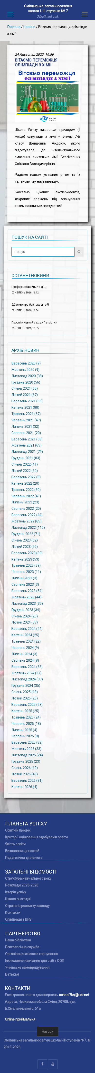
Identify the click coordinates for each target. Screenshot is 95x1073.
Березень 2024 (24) (27, 629)
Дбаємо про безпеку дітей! (30, 304)
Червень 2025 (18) (26, 723)
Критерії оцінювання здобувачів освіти (36, 837)
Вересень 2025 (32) (27, 742)
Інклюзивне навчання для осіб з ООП (34, 961)
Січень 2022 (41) (24, 464)
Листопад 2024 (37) (27, 679)
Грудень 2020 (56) (25, 382)
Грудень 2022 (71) (25, 534)
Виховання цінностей (22, 851)
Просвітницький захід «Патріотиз (34, 322)
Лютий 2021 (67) (24, 395)
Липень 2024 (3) (24, 654)
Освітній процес (18, 830)
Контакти (12, 913)
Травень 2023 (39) (26, 565)
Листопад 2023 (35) (27, 603)
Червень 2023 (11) (26, 572)
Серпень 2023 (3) (25, 584)
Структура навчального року (28, 878)
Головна (13, 27)
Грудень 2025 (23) (25, 761)
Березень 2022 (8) (26, 477)
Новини (29, 27)
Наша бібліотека (18, 940)
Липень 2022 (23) (25, 502)
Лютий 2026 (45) (24, 774)
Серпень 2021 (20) (26, 433)
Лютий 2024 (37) (24, 622)
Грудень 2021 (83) (25, 458)
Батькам (12, 974)
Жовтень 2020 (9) (25, 369)
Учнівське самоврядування (27, 967)
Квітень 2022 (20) (25, 483)
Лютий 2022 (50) (24, 471)
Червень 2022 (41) (26, 496)
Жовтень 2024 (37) (26, 673)
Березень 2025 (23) (27, 705)
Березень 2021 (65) (27, 401)
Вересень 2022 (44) (27, 515)
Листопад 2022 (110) (28, 528)
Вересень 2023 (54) (27, 591)
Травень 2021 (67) (26, 414)
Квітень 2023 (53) (25, 559)
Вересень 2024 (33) (27, 666)
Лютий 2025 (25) (24, 698)
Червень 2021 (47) (26, 420)
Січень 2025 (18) (24, 692)
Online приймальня (20, 1019)
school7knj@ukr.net (74, 995)
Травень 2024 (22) (26, 641)
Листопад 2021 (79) (27, 452)
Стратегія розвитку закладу (27, 906)
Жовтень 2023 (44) (26, 597)
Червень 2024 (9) (25, 648)
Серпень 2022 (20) (26, 508)
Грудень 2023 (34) (25, 610)
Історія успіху (15, 892)
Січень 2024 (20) (24, 616)
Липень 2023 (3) (24, 578)
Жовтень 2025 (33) (26, 749)
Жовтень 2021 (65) (26, 445)
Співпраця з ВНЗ (18, 919)
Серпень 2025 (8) (25, 736)
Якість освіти (15, 844)
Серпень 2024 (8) (25, 660)
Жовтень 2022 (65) (26, 521)
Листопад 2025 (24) (27, 755)
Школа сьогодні (17, 899)
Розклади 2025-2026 (21, 885)
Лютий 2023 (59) (24, 546)
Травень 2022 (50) (26, 489)
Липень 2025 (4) (24, 730)
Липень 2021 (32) (25, 426)
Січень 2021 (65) (24, 388)
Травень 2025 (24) (26, 717)
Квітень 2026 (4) (24, 787)
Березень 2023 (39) (27, 553)
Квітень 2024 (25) (25, 635)
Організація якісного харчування (31, 954)
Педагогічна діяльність (23, 858)
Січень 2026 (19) (24, 768)
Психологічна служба (22, 947)
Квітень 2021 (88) (25, 407)
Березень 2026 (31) (27, 780)
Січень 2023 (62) (24, 540)
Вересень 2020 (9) (26, 363)
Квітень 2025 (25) (25, 711)
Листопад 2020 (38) (27, 376)
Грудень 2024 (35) (25, 686)
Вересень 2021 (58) (27, 439)
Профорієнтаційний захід (28, 287)
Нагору (47, 1031)
